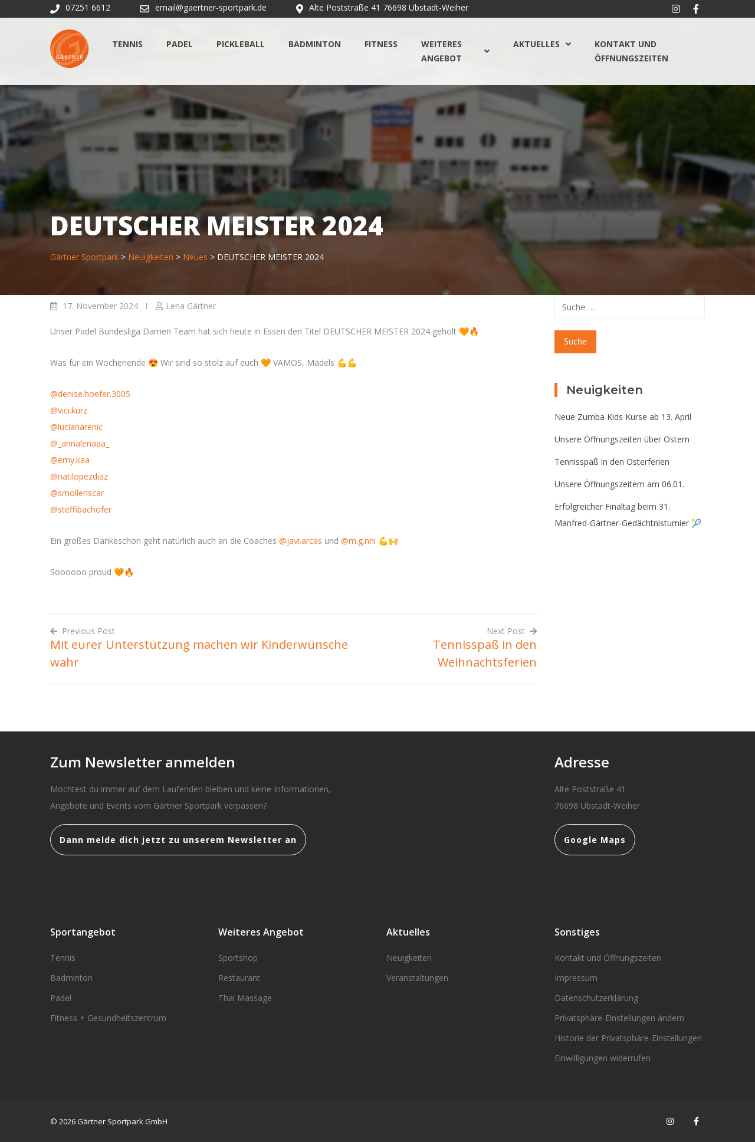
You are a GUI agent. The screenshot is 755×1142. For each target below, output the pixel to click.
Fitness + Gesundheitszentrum (108, 1017)
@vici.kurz (68, 410)
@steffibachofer (80, 509)
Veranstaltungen (417, 977)
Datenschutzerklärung (596, 997)
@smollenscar (77, 492)
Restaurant (239, 977)
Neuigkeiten (409, 957)
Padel (179, 44)
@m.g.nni (358, 540)
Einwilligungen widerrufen (602, 1058)
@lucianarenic (76, 426)
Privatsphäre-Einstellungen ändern (619, 1017)
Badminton (314, 44)
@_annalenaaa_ (79, 443)
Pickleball (240, 44)
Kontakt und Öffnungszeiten (631, 51)
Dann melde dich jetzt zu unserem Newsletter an (178, 839)
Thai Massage (245, 997)
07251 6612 (87, 7)
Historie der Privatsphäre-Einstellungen (628, 1037)
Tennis (127, 44)
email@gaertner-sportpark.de (211, 7)
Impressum (576, 977)
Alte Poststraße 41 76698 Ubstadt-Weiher (388, 7)
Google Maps (595, 839)
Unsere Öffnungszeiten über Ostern (622, 439)
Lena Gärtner (191, 305)
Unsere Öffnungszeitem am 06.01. (619, 484)
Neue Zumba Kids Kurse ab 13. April (622, 416)
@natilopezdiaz (79, 476)
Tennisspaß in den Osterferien (611, 461)
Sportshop (238, 957)
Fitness (381, 44)
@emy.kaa (70, 459)
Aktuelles (542, 44)
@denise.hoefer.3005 (90, 393)
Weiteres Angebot (455, 51)
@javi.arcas (300, 540)
